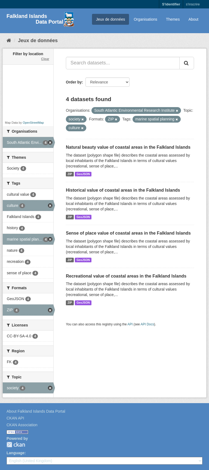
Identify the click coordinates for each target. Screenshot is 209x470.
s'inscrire (193, 4)
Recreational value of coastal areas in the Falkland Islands (126, 276)
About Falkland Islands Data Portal (36, 411)
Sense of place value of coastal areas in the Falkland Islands (128, 233)
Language (15, 453)
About (193, 19)
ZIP (69, 174)
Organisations (145, 19)
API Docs (147, 324)
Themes (173, 19)
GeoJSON (83, 174)
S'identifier (171, 4)
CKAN (16, 444)
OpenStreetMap (33, 122)
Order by (74, 82)
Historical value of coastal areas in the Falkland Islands (123, 190)
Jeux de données (110, 19)
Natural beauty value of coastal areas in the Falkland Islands (128, 147)
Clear (45, 59)
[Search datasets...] (123, 63)
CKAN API (15, 418)
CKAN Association (22, 425)
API (130, 324)
